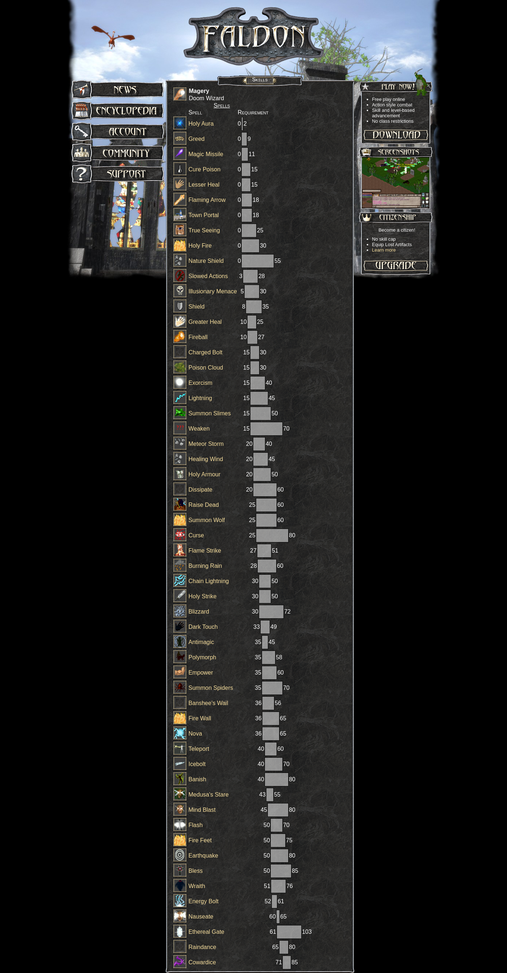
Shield (197, 307)
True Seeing (204, 230)
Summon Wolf (207, 520)
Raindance (203, 947)
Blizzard (199, 611)
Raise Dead (204, 505)
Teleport (199, 749)
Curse (196, 535)
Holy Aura (201, 124)
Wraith (197, 886)
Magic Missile (206, 154)
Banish (197, 779)
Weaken (199, 429)
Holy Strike (203, 596)
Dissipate (201, 489)
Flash (196, 825)
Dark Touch (203, 627)
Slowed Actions (208, 276)
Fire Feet (200, 840)
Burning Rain (205, 566)
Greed (197, 139)
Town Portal (204, 215)
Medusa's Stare (209, 794)
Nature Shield (206, 261)
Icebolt (197, 764)
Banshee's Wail (208, 703)
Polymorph (202, 657)
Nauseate (201, 916)
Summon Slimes (210, 413)
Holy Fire (200, 246)
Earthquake (203, 855)
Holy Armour (205, 474)
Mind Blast (202, 810)
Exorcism (201, 383)
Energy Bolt (204, 901)
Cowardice (202, 962)
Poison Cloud (206, 368)
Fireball (198, 337)
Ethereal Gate (207, 932)
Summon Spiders (211, 688)
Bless (196, 871)
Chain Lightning (209, 581)
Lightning (200, 398)
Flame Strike (205, 550)
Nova (195, 733)
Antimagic (201, 642)
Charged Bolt (205, 352)
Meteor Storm (206, 444)
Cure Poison (205, 169)
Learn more (384, 250)
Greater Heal (205, 322)
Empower (201, 672)
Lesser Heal (204, 185)
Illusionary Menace (213, 291)
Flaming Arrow (207, 200)
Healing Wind (206, 459)
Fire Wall (200, 718)
